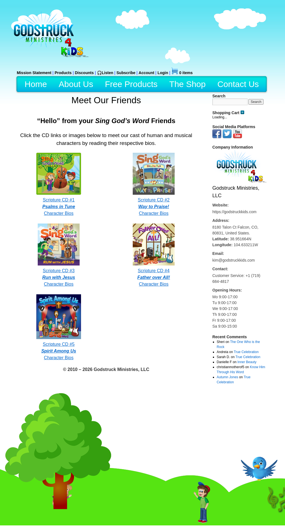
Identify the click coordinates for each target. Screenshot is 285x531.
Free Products (131, 84)
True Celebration (246, 352)
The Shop (187, 84)
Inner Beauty (247, 362)
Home (36, 84)
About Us (76, 84)
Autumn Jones (227, 377)
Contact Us (238, 84)
